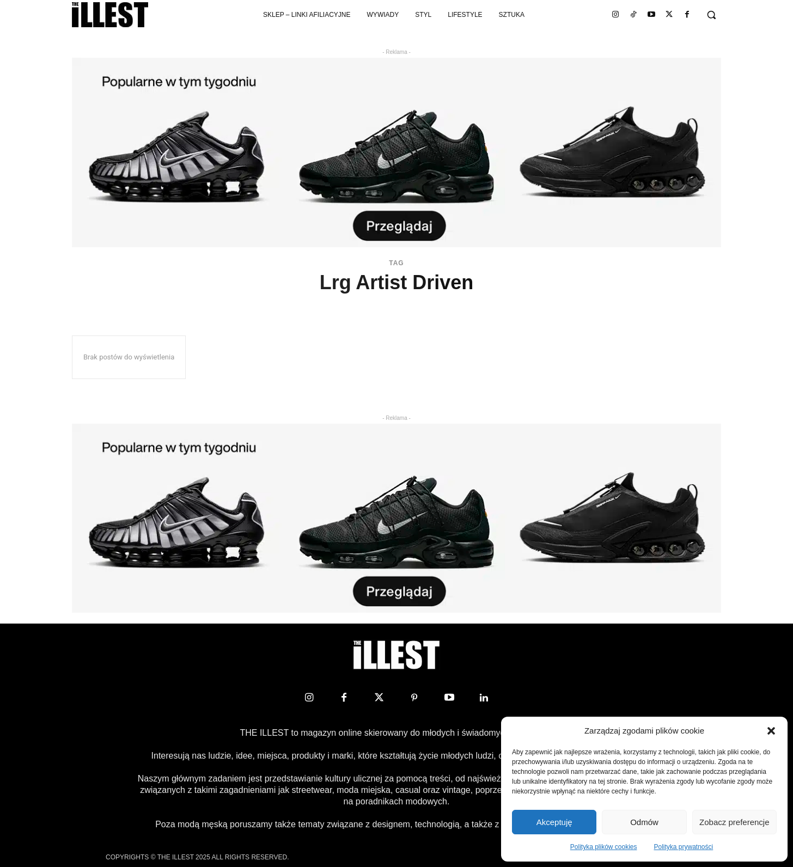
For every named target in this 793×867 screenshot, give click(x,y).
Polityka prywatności (683, 847)
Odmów (644, 822)
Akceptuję (554, 822)
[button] (771, 730)
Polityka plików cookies (603, 847)
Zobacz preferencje (734, 822)
